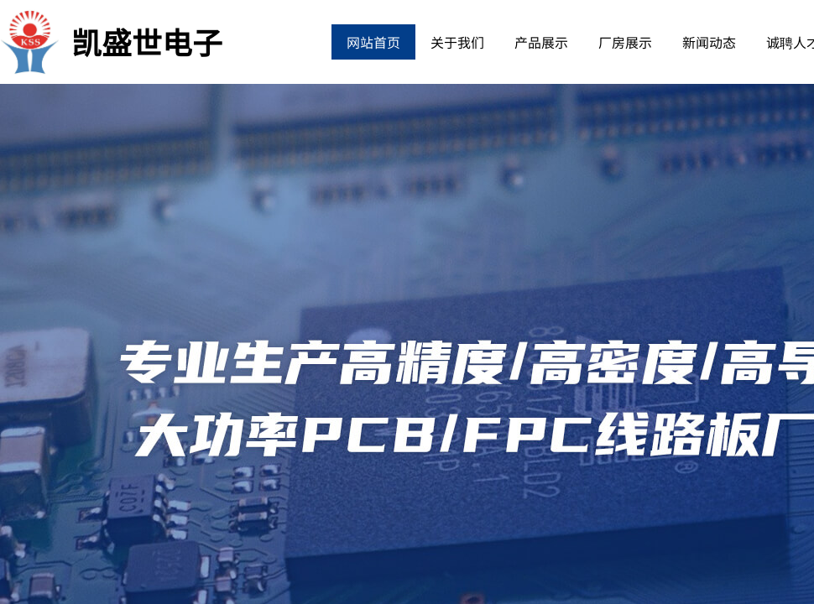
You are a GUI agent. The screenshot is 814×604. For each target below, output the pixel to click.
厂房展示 (625, 42)
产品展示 (541, 42)
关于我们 (457, 42)
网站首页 (373, 42)
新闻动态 (709, 42)
